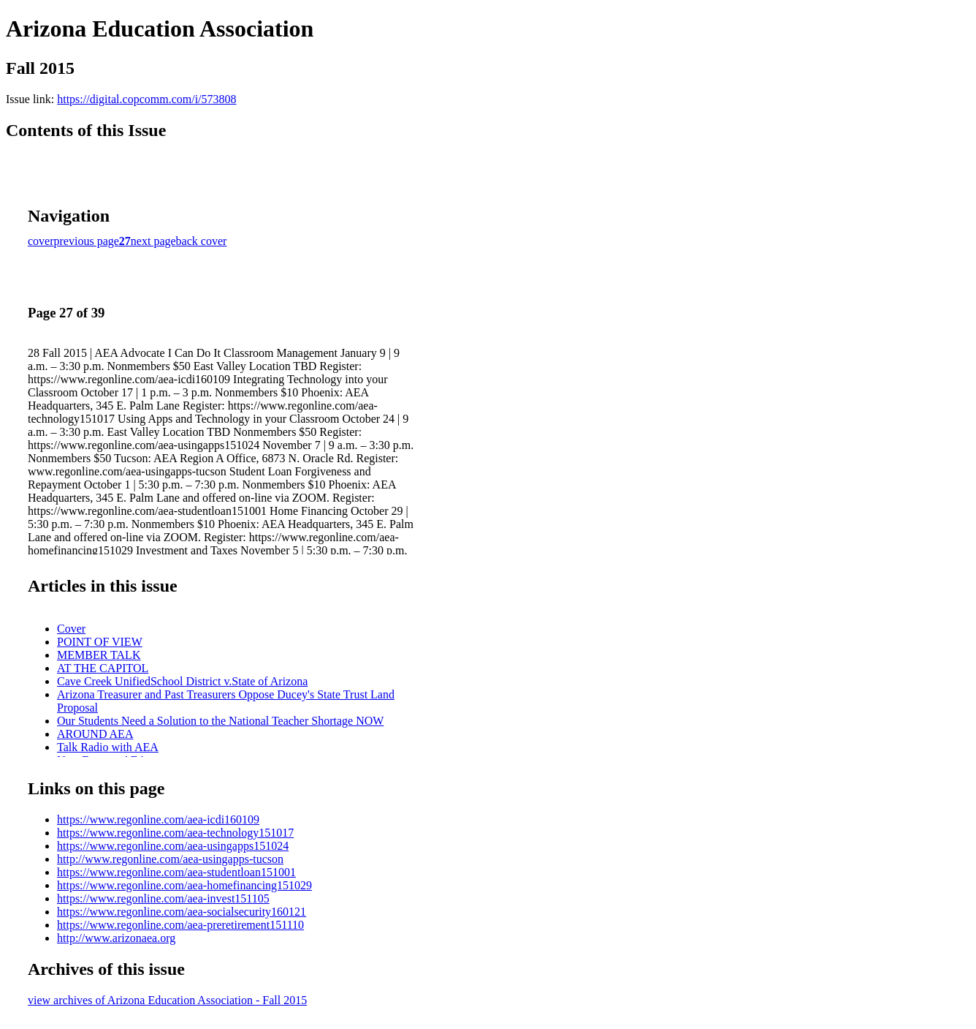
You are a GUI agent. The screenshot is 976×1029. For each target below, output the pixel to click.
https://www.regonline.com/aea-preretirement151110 (180, 925)
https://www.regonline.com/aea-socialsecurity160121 (181, 911)
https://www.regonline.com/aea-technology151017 (175, 832)
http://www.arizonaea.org (116, 938)
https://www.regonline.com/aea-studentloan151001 (176, 872)
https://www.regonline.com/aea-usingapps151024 (173, 846)
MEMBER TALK (98, 655)
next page (153, 241)
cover (41, 241)
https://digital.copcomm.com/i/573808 (146, 99)
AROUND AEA (95, 734)
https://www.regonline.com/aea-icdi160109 (158, 819)
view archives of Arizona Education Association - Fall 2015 (167, 1000)
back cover (201, 241)
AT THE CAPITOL (102, 668)
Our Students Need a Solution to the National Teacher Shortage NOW (220, 721)
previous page (86, 241)
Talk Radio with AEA (108, 747)
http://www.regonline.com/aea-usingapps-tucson (170, 859)
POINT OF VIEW (99, 642)
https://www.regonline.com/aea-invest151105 (163, 898)
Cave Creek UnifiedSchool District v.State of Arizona (182, 681)
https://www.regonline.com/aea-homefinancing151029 (184, 885)
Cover (71, 628)
